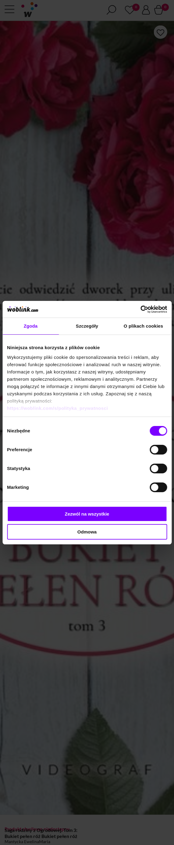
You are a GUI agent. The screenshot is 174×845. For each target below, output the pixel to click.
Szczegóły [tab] (87, 326)
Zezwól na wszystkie (87, 513)
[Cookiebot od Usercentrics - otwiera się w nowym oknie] (140, 309)
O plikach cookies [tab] (143, 326)
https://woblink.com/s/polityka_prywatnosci (57, 408)
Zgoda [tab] (31, 326)
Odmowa (87, 531)
